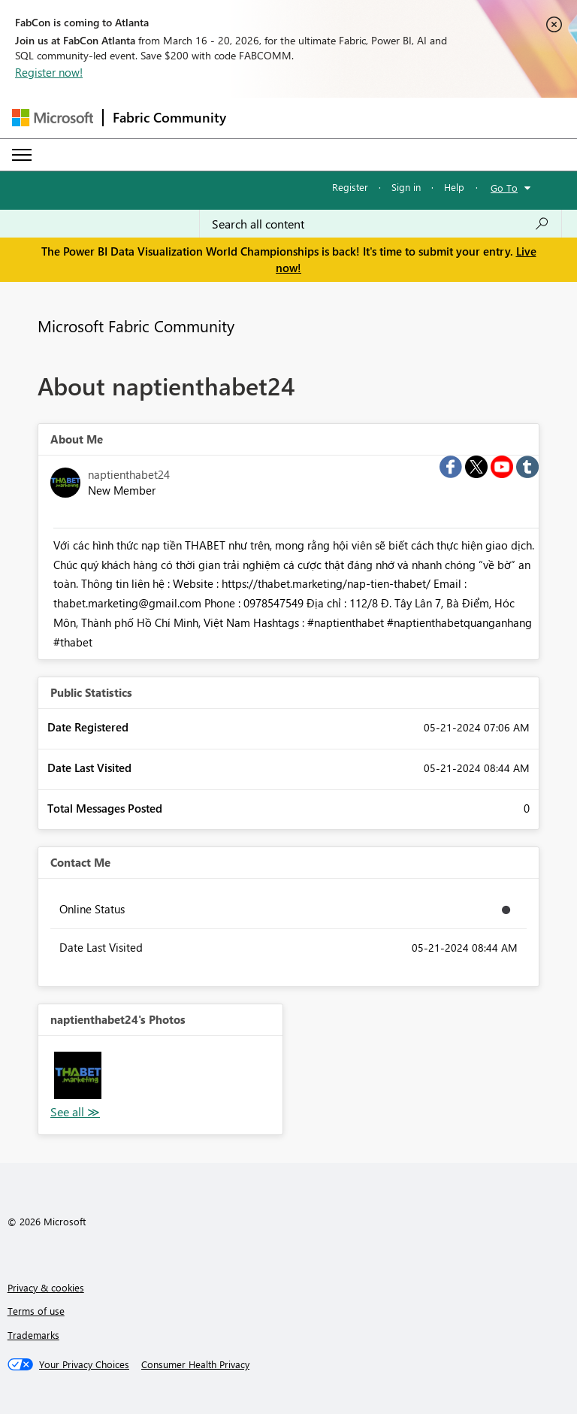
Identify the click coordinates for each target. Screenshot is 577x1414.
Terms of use (36, 1310)
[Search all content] (380, 224)
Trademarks (33, 1334)
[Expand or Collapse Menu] (22, 155)
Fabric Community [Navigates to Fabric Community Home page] (169, 117)
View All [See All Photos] (75, 1112)
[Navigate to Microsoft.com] (52, 117)
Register (350, 186)
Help (454, 186)
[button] (77, 1075)
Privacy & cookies (46, 1287)
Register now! (49, 72)
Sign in (406, 186)
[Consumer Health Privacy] (195, 1364)
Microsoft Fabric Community (136, 325)
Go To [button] (504, 187)
